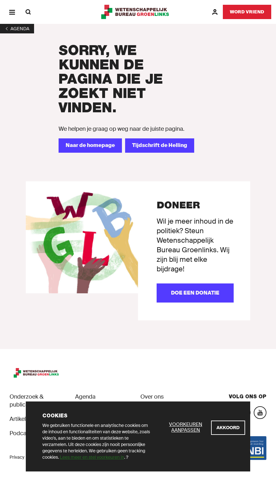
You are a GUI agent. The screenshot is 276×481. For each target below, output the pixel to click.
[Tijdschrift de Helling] (159, 145)
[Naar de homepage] (90, 145)
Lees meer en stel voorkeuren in (92, 457)
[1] (17, 28)
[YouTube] (260, 412)
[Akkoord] (228, 428)
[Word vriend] (247, 12)
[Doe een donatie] (195, 293)
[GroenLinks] (138, 12)
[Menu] (12, 12)
